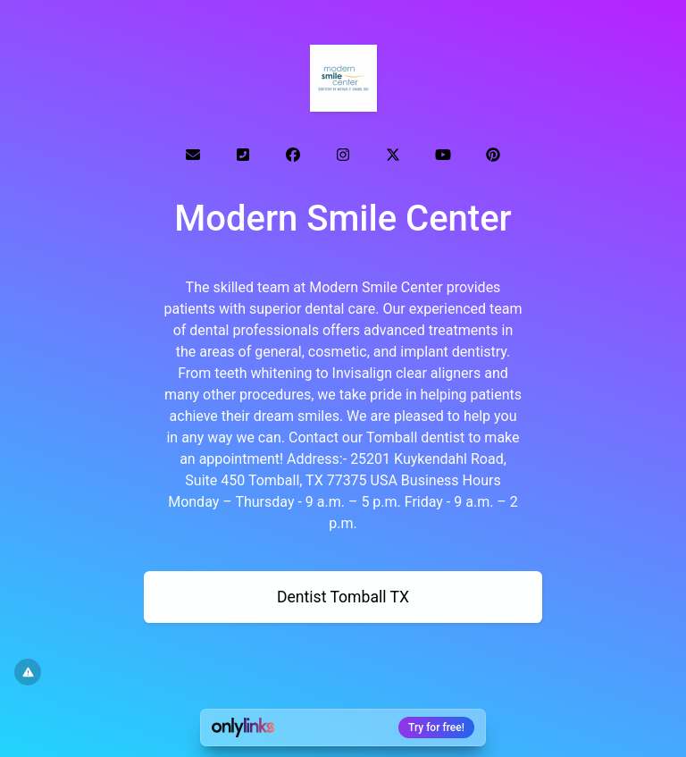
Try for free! (436, 727)
